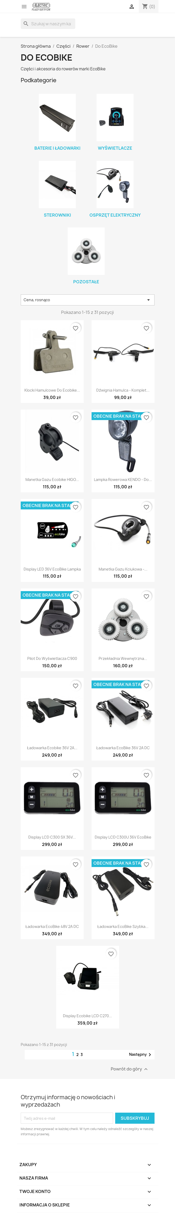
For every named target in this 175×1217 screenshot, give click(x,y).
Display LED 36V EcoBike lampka (52, 569)
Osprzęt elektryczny (115, 215)
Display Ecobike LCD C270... (87, 1015)
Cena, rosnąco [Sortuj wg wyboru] (88, 300)
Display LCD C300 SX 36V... (52, 837)
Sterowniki (57, 215)
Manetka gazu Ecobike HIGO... (52, 479)
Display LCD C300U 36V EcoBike (123, 837)
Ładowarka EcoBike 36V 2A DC (123, 747)
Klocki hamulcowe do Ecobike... (52, 390)
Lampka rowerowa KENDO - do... (123, 479)
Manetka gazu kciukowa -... (123, 569)
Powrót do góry (130, 1069)
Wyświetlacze (115, 148)
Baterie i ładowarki (57, 148)
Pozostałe (86, 282)
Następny (141, 1055)
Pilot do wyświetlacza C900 (52, 658)
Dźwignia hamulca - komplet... (123, 390)
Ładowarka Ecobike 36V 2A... (52, 747)
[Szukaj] (48, 23)
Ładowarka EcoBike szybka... (123, 926)
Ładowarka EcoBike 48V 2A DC (52, 926)
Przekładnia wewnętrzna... (123, 658)
